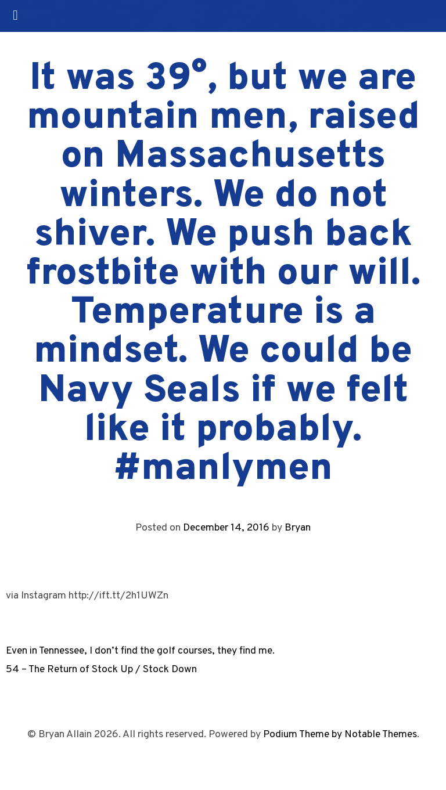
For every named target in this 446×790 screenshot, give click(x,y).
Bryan (298, 528)
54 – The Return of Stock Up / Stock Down (101, 669)
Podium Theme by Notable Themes (340, 734)
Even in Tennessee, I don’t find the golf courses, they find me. (140, 651)
